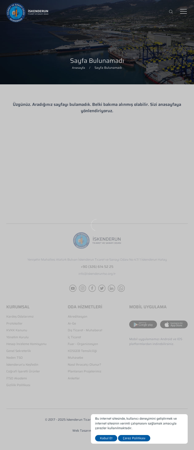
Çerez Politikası (134, 438)
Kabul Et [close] (106, 438)
